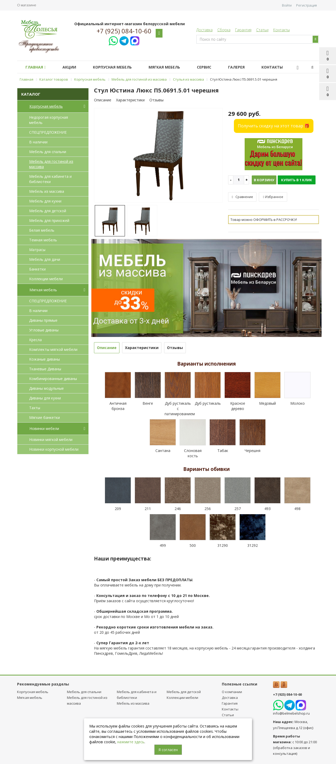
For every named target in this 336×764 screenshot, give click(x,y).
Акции (72, 67)
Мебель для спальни (47, 151)
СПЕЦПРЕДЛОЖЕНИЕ (48, 132)
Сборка (223, 29)
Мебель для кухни (45, 201)
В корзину (264, 180)
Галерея (248, 67)
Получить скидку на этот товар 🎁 (273, 126)
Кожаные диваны (44, 359)
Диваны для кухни (45, 398)
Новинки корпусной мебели (53, 449)
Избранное (273, 197)
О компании (232, 691)
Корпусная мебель (117, 67)
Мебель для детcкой (47, 210)
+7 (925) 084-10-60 (124, 31)
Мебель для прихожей (49, 220)
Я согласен (168, 749)
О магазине (26, 5)
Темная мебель (43, 239)
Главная (37, 67)
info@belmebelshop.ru (291, 713)
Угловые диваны (44, 330)
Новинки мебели (58, 428)
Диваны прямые (43, 320)
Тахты (34, 407)
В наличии (38, 141)
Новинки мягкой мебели (50, 439)
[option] (158, 155)
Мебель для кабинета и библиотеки (50, 179)
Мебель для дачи (44, 259)
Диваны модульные (46, 388)
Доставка (204, 29)
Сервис (213, 67)
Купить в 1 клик (296, 180)
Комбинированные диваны (53, 378)
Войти (287, 5)
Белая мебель (41, 230)
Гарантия (243, 29)
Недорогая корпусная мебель (48, 120)
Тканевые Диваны (45, 368)
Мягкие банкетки (44, 417)
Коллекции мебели (46, 278)
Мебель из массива (46, 191)
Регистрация (306, 5)
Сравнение (242, 197)
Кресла (35, 339)
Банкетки (37, 269)
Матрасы (37, 249)
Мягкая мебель (171, 67)
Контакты (281, 29)
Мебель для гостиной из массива (51, 164)
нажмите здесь (130, 741)
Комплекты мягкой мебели (53, 349)
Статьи (262, 29)
